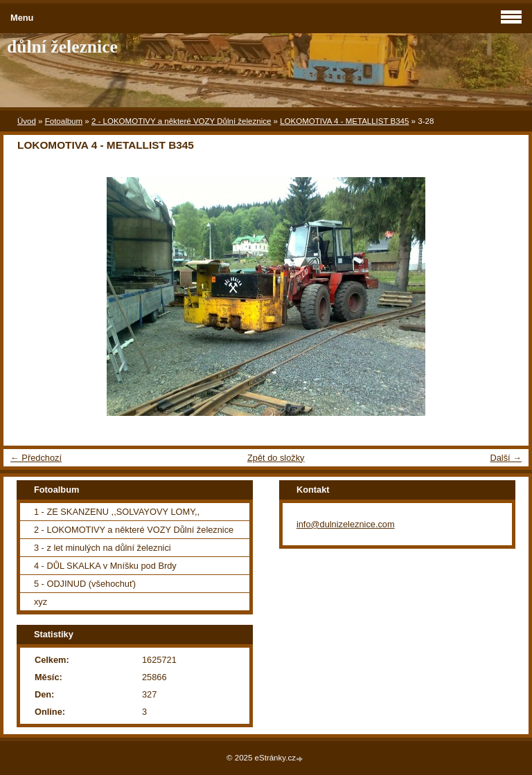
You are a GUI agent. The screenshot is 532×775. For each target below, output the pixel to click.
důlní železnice (62, 47)
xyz (40, 601)
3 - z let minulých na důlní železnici (102, 547)
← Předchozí (36, 458)
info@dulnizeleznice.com (345, 524)
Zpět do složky (276, 458)
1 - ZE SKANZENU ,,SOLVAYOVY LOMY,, (117, 512)
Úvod (26, 121)
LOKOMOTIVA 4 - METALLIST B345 (344, 121)
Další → (506, 458)
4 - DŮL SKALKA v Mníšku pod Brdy (105, 565)
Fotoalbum (63, 121)
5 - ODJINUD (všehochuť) (85, 583)
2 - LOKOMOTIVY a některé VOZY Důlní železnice (181, 121)
